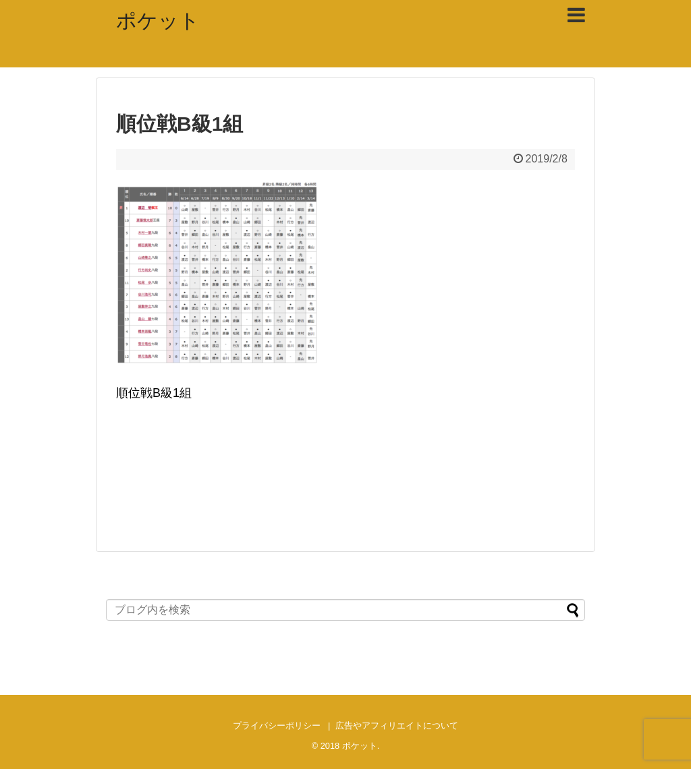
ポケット (158, 20)
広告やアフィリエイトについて (396, 725)
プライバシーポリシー (277, 725)
